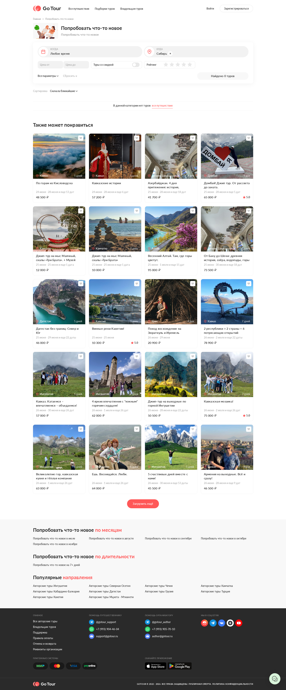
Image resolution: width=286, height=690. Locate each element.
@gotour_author (158, 622)
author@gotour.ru (159, 636)
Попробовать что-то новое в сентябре (168, 538)
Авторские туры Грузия (159, 591)
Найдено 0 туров (223, 76)
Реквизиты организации (47, 649)
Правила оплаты (43, 638)
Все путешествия (78, 8)
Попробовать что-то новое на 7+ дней (56, 564)
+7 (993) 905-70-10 (160, 629)
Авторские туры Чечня (159, 585)
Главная (37, 19)
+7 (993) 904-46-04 (104, 629)
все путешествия (162, 105)
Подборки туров (105, 8)
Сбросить (70, 75)
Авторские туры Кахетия (48, 597)
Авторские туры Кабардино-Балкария (56, 591)
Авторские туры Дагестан (105, 591)
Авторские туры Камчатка (217, 585)
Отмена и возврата (44, 643)
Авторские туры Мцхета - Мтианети (111, 597)
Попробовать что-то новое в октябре (223, 538)
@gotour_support (102, 622)
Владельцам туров (131, 8)
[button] (90, 51)
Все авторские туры (45, 621)
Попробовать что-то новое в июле (54, 538)
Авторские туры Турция (215, 591)
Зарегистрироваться (236, 8)
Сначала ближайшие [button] (64, 91)
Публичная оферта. (200, 684)
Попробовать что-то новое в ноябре (55, 544)
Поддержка (40, 632)
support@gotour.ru (103, 636)
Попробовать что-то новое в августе (111, 538)
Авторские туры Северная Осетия (109, 585)
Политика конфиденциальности (232, 684)
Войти (210, 8)
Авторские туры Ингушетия (50, 585)
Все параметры (48, 75)
